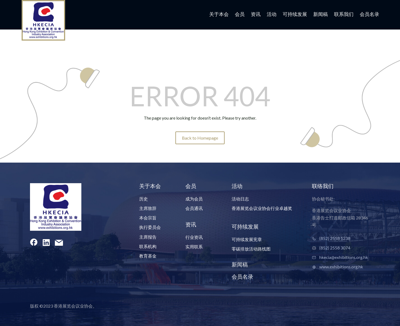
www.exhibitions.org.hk (341, 266)
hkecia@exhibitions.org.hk (343, 257)
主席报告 (147, 236)
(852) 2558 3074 (334, 247)
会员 (240, 14)
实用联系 (194, 246)
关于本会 (219, 14)
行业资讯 (194, 237)
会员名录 (369, 14)
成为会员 (194, 198)
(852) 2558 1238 (334, 238)
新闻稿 (320, 14)
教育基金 (147, 255)
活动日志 (240, 198)
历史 (143, 198)
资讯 (256, 14)
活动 (271, 14)
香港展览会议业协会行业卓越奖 (262, 208)
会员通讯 (194, 208)
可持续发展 (295, 14)
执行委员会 (150, 227)
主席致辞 (147, 208)
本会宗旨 (147, 217)
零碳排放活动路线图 (251, 248)
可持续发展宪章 (247, 239)
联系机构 (147, 246)
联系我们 (344, 14)
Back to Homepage (200, 137)
